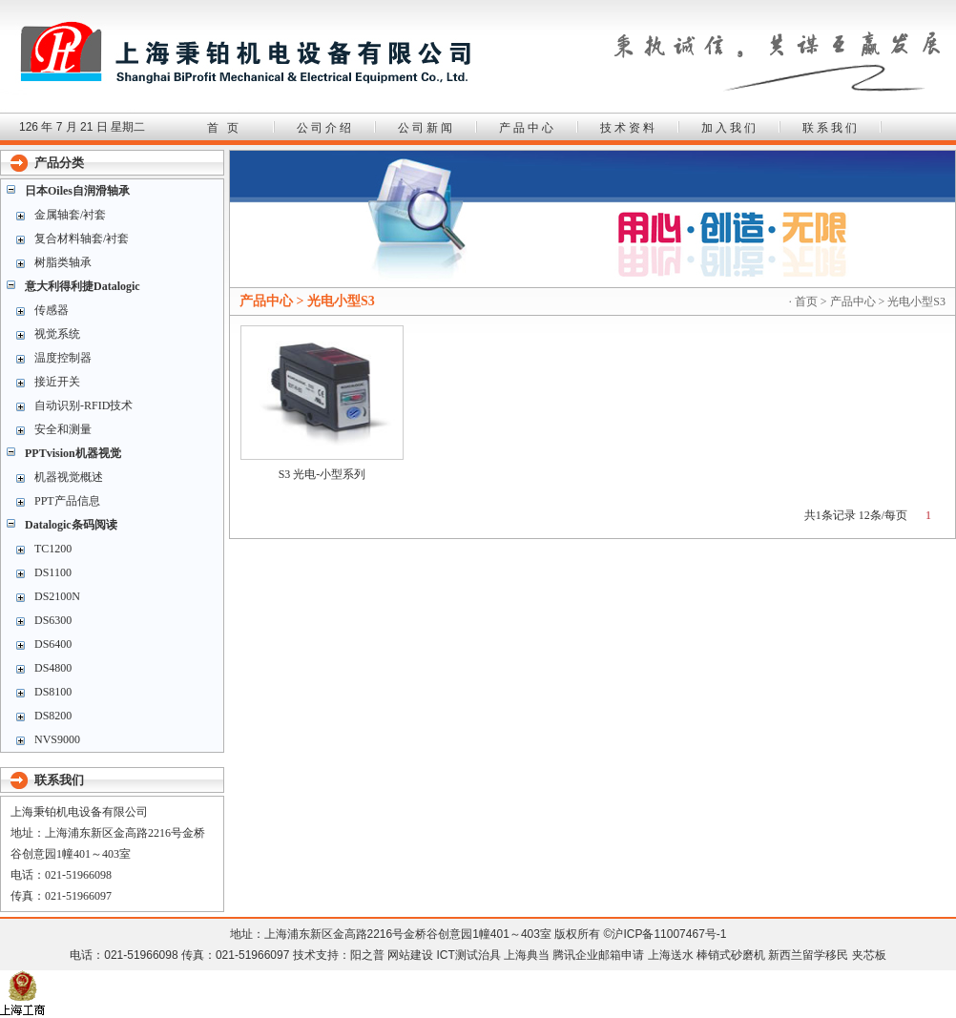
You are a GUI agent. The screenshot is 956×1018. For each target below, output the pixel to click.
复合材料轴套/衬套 (81, 238)
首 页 (224, 128)
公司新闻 (426, 128)
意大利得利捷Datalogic (82, 286)
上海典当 (527, 955)
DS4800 (53, 668)
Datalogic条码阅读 (71, 524)
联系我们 (831, 128)
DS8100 (53, 691)
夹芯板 (869, 955)
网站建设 (410, 955)
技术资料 (628, 128)
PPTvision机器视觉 (73, 453)
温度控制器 (63, 357)
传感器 (51, 310)
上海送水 (671, 955)
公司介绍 (325, 128)
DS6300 (53, 620)
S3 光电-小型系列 (322, 474)
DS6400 (53, 644)
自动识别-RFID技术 (83, 405)
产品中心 (527, 128)
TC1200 (53, 548)
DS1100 (53, 572)
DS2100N (57, 596)
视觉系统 (57, 334)
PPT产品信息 (67, 501)
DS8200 (53, 715)
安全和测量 (63, 429)
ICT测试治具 (468, 955)
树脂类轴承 (63, 262)
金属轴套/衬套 (70, 214)
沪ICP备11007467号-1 (669, 934)
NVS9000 (57, 739)
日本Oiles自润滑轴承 (77, 190)
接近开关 (57, 381)
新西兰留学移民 (808, 955)
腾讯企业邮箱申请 (598, 955)
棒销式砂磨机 (730, 955)
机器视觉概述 (68, 477)
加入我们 (730, 128)
